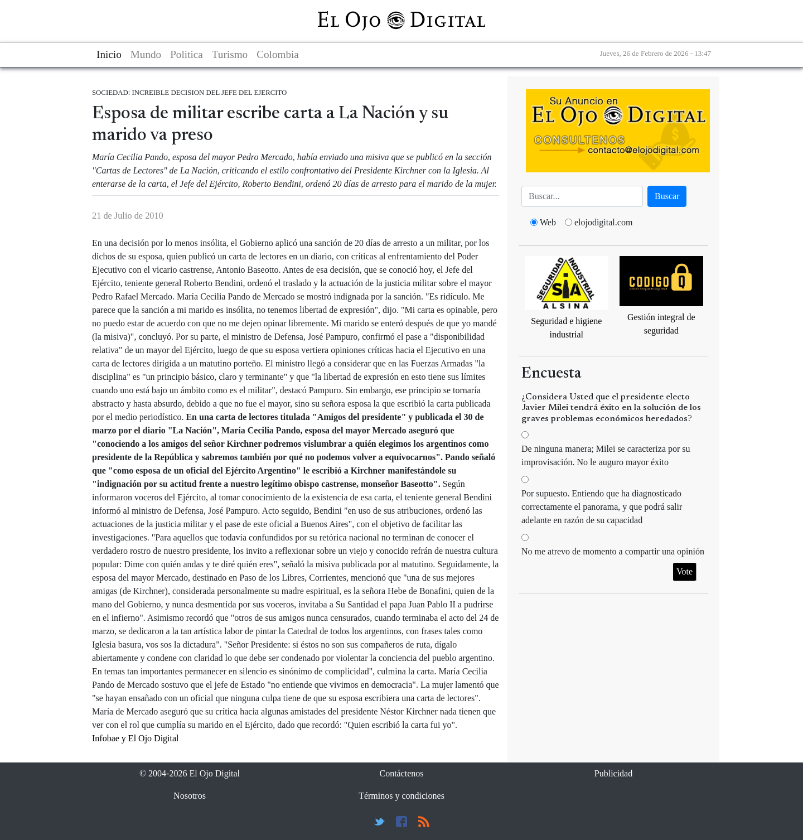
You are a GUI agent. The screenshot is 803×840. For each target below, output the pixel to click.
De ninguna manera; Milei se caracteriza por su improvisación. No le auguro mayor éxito (605, 455)
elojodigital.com (603, 222)
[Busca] (582, 196)
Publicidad (613, 773)
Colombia (278, 54)
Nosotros (189, 795)
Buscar (667, 196)
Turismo (230, 54)
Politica (186, 54)
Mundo (145, 54)
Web (548, 222)
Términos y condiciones (401, 795)
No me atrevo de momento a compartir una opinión (612, 551)
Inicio (109, 54)
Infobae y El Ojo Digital (135, 738)
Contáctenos (401, 773)
